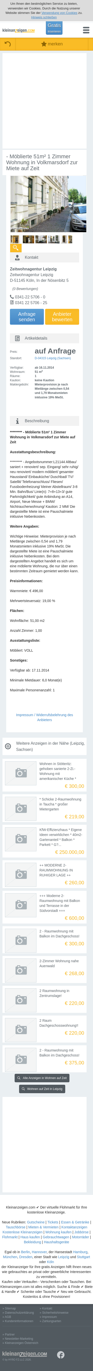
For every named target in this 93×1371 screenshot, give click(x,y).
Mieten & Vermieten (43, 1227)
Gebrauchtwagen (56, 1237)
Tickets (52, 1222)
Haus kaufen (30, 1237)
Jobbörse (81, 1232)
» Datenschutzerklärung (18, 1312)
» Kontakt (46, 1308)
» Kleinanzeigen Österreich (20, 1343)
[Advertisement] (46, 100)
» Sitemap (9, 1308)
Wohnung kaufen (58, 1232)
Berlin (25, 1252)
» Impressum (48, 1317)
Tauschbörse (15, 1227)
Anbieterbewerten (62, 316)
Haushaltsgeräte (56, 1242)
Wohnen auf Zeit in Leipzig (42, 1089)
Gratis (54, 28)
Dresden (25, 1257)
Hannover (39, 1252)
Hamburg (80, 1252)
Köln (50, 1262)
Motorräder (80, 1237)
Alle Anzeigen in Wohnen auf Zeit (42, 1078)
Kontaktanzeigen (74, 1227)
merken (52, 44)
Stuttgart (83, 1257)
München (10, 1257)
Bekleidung (32, 1242)
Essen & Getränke (75, 1222)
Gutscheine (36, 1222)
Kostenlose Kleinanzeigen (22, 1232)
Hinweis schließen (44, 17)
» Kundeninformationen (17, 1321)
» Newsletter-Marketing (17, 1338)
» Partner (8, 1334)
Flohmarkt (10, 1237)
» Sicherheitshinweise (54, 1312)
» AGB (6, 1317)
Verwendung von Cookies (59, 13)
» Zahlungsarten (50, 1321)
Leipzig (63, 1257)
